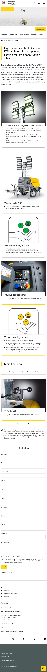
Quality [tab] (29, 372)
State (2, 498)
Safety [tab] (3, 372)
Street (3, 480)
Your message (5, 542)
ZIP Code (4, 507)
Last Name (4, 472)
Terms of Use (5, 657)
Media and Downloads (37, 34)
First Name (4, 463)
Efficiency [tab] (11, 372)
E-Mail (3, 525)
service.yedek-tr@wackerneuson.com (12, 631)
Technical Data (13, 34)
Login (5, 588)
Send (4, 567)
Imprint (3, 650)
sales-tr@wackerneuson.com (9, 628)
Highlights (4, 34)
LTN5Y (16, 40)
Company (4, 454)
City (2, 489)
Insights (6, 596)
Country (3, 516)
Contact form (7, 607)
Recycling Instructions (7, 660)
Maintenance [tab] (38, 372)
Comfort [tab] (20, 372)
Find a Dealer (40, 29)
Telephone (4, 534)
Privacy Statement (6, 653)
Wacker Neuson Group (10, 593)
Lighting (11, 40)
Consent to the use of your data (10, 557)
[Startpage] (9, 3)
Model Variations (24, 34)
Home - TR (4, 40)
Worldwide (7, 591)
